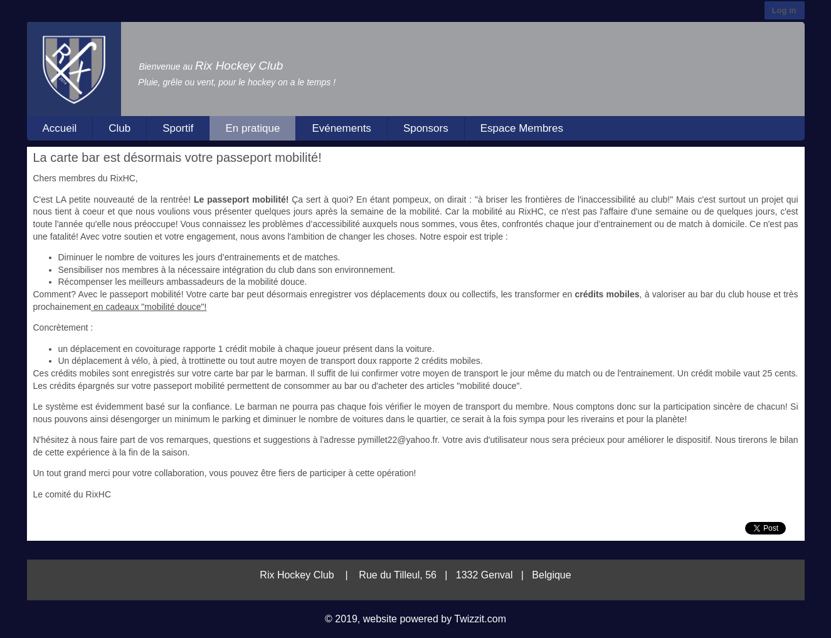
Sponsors (425, 128)
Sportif (177, 128)
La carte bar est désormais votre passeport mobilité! (177, 157)
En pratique (252, 128)
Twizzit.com (480, 619)
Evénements (341, 128)
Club (119, 128)
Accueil (60, 128)
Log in (784, 10)
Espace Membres (521, 128)
